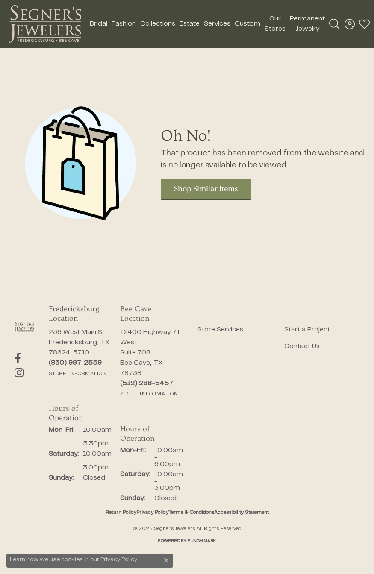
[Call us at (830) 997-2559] (75, 363)
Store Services (220, 330)
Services (217, 24)
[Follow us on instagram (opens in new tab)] (19, 373)
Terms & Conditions (191, 512)
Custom (247, 24)
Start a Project (307, 330)
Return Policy (121, 512)
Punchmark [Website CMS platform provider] (202, 541)
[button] (334, 23)
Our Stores (275, 24)
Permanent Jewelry (307, 24)
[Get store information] (78, 374)
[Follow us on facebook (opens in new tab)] (18, 358)
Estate (190, 24)
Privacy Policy (152, 512)
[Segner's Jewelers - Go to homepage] (24, 327)
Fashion (124, 24)
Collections (157, 24)
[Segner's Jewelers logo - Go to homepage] (44, 24)
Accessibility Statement (241, 512)
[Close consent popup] (166, 560)
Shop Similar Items (206, 189)
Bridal (98, 24)
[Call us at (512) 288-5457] (146, 384)
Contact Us (302, 346)
